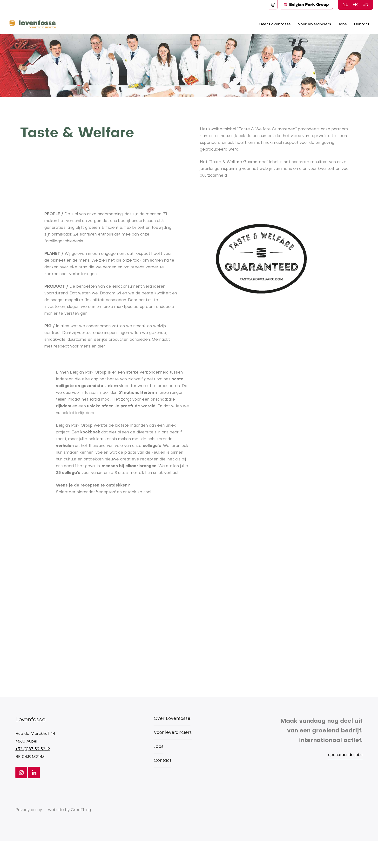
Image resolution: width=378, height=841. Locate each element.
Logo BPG (306, 4)
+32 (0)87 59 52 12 (32, 749)
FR (355, 5)
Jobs (342, 24)
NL (345, 5)
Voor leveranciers (314, 24)
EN (365, 5)
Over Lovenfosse (275, 24)
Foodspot (272, 4)
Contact (362, 24)
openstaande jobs (345, 755)
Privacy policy (28, 810)
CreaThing (81, 810)
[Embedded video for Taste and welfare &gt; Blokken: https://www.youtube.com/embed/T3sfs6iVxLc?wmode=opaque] (189, 596)
